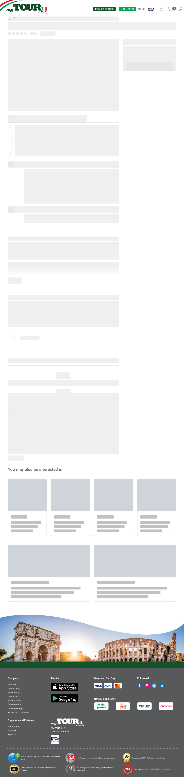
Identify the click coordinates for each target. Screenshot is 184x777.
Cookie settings (15, 708)
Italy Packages (104, 9)
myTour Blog (14, 688)
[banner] (27, 9)
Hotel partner (14, 726)
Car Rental (127, 9)
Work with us (14, 692)
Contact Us (13, 696)
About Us (12, 684)
